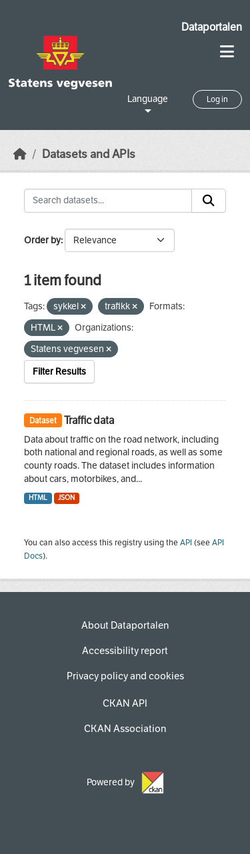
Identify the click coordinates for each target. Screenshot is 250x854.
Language (147, 99)
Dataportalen (211, 27)
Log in (217, 99)
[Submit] (208, 201)
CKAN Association (125, 729)
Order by (42, 240)
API (186, 542)
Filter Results (59, 371)
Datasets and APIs (88, 154)
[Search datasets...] (108, 201)
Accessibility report (125, 651)
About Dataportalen (125, 625)
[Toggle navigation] (227, 52)
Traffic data (89, 420)
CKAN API (125, 703)
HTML (38, 497)
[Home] (20, 154)
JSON (66, 497)
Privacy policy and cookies (125, 676)
